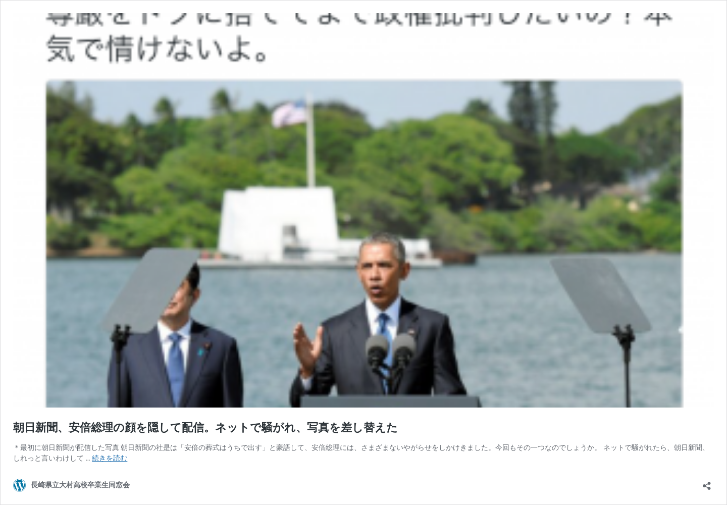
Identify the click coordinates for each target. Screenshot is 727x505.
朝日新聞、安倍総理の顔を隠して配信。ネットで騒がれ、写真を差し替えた (205, 427)
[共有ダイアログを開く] (707, 482)
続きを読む (109, 458)
